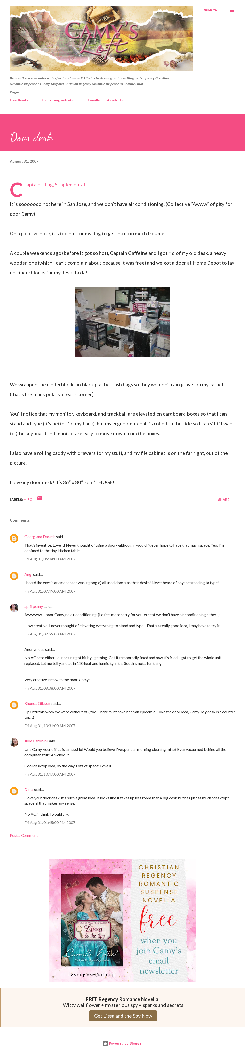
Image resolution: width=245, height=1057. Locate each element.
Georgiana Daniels (39, 536)
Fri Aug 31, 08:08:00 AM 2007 (49, 688)
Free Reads (19, 100)
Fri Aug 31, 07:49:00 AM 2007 (49, 591)
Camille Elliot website (105, 100)
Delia (28, 789)
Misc (28, 499)
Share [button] (223, 499)
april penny (33, 606)
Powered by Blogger (122, 1043)
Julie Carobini (36, 740)
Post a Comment (24, 835)
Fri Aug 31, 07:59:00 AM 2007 (49, 634)
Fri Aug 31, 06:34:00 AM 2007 (49, 558)
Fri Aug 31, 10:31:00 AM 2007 (49, 725)
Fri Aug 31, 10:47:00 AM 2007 (49, 774)
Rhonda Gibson (37, 703)
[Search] (211, 10)
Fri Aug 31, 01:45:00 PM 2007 (49, 822)
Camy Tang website (58, 100)
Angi (28, 574)
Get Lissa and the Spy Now (123, 1016)
